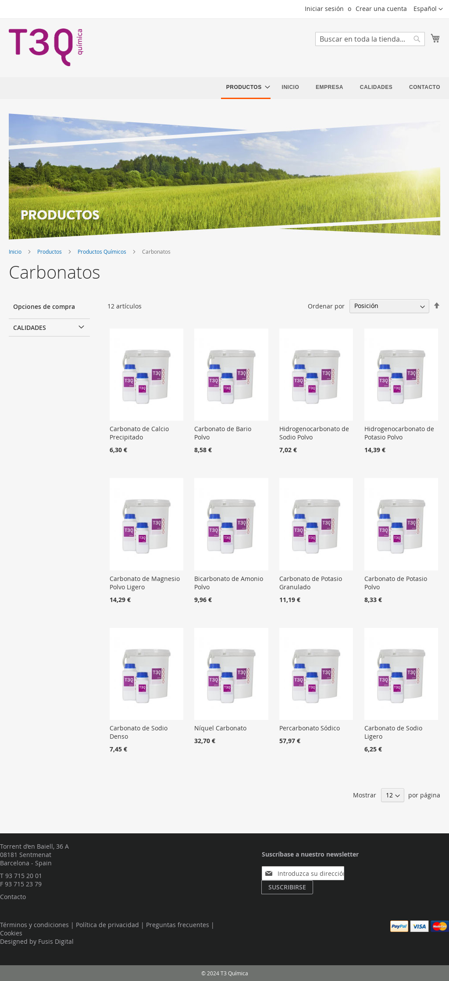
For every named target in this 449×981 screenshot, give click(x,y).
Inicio (16, 251)
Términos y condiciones (34, 925)
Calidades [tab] (29, 327)
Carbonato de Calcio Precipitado (139, 433)
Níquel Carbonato (220, 728)
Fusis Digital (56, 941)
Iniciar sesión (324, 8)
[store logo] (46, 47)
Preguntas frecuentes (177, 925)
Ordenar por (326, 305)
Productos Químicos (103, 251)
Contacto (13, 896)
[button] (428, 9)
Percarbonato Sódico (309, 728)
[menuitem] (246, 88)
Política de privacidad (107, 925)
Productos (50, 251)
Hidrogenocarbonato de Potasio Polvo (399, 433)
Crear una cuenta (381, 8)
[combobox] (370, 39)
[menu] (333, 88)
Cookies (11, 933)
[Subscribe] (287, 887)
